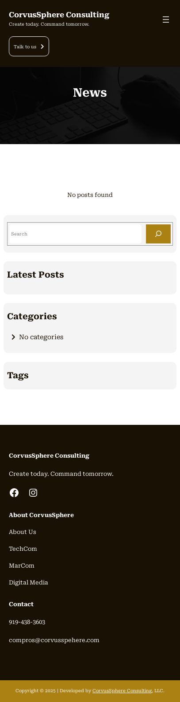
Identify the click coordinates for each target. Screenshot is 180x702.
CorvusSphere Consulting (59, 15)
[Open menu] (166, 19)
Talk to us (25, 46)
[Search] (158, 233)
